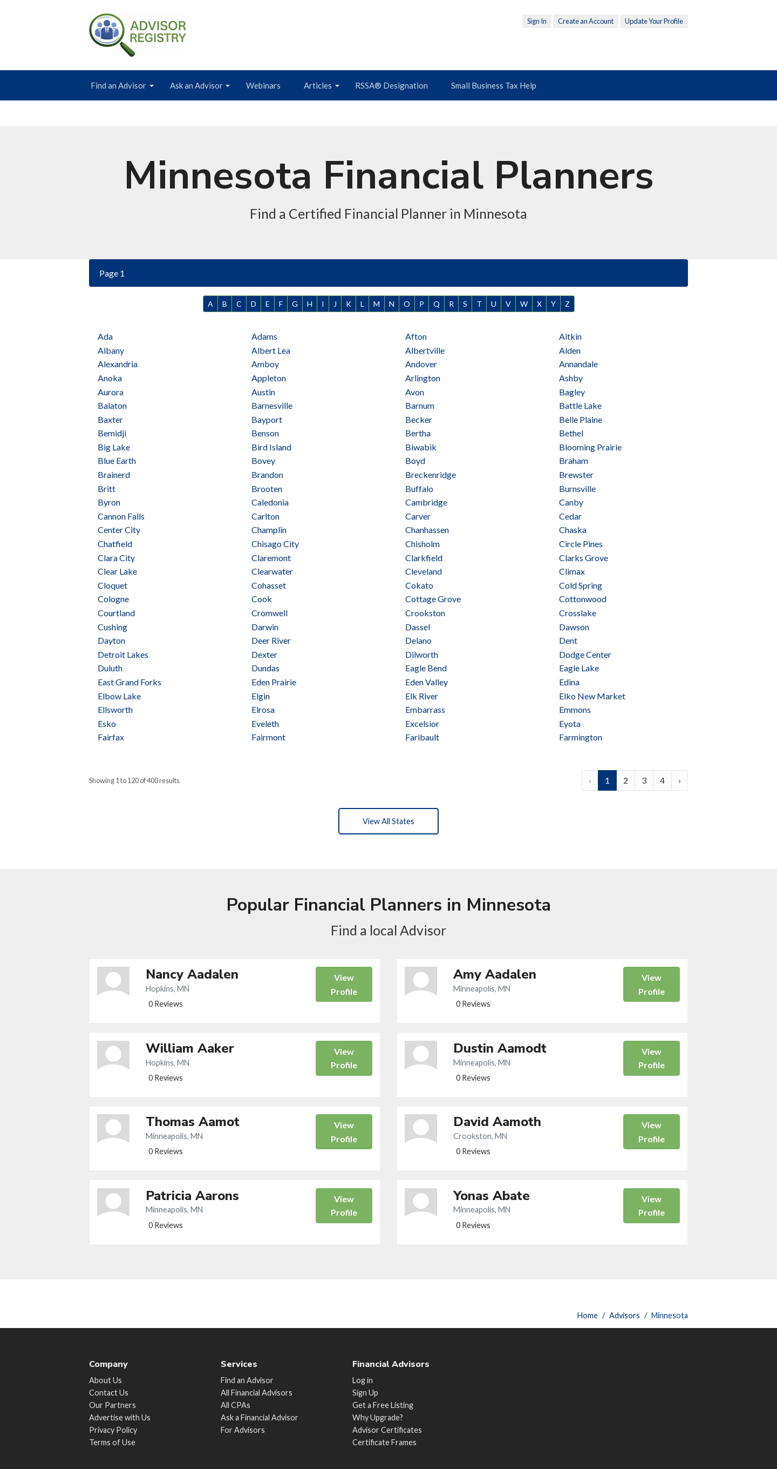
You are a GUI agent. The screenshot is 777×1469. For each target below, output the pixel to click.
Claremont (271, 557)
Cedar (570, 516)
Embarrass (425, 709)
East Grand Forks (129, 682)
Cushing (112, 627)
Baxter (110, 419)
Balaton (112, 405)
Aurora (111, 392)
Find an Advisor (118, 85)
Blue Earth (117, 460)
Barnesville (271, 405)
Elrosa (263, 709)
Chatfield (115, 543)
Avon (414, 392)
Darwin (264, 627)
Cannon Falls (121, 516)
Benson (265, 433)
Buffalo (419, 488)
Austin (263, 392)
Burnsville (577, 488)
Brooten (266, 488)
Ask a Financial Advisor (259, 1417)
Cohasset (268, 585)
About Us (105, 1380)
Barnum (419, 405)
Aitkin (570, 336)
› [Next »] (679, 780)
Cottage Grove (433, 599)
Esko (107, 723)
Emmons (575, 709)
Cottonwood (582, 599)
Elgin (260, 696)
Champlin (269, 529)
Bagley (572, 392)
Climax (572, 571)
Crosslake (577, 613)
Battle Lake (580, 405)
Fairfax (111, 737)
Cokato (419, 585)
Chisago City (275, 543)
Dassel (417, 627)
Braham (573, 460)
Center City (119, 529)
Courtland (116, 613)
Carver (418, 516)
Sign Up (365, 1392)
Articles (318, 85)
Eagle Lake (579, 668)
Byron (109, 502)
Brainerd (114, 474)
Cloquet (112, 585)
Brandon (267, 474)
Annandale (578, 364)
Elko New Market (592, 696)
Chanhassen (427, 529)
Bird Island (271, 447)
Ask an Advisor (196, 85)
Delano (418, 640)
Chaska (573, 529)
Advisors (624, 1315)
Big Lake (114, 447)
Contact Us (108, 1392)
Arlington (422, 378)
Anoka (110, 378)
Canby (571, 502)
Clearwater (272, 571)
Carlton (265, 516)
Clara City (116, 557)
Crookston (425, 613)
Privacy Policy (113, 1429)
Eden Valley (426, 682)
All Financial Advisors (256, 1392)
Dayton (111, 640)
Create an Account (586, 21)
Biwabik (421, 447)
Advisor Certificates (387, 1429)
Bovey (263, 460)
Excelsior (422, 723)
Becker (418, 419)
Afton (416, 336)
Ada (105, 336)
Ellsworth (115, 709)
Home (587, 1315)
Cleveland (423, 571)
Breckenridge (430, 474)
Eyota (570, 723)
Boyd (415, 460)
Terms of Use (112, 1442)
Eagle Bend (426, 668)
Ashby (571, 378)
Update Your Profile (654, 21)
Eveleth (265, 723)
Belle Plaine (580, 419)
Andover (421, 364)
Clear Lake (117, 571)
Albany (111, 350)
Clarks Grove (583, 557)
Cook (261, 599)
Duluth (110, 668)
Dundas (265, 668)
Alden (570, 350)
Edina (569, 682)
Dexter (264, 654)
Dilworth (421, 654)
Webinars (263, 85)
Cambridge (426, 502)
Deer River (271, 640)
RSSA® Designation (391, 85)
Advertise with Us (120, 1417)
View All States (389, 822)
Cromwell (269, 613)
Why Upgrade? (377, 1417)
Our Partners (112, 1405)
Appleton (268, 378)
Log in (362, 1380)
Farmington (580, 737)
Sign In (537, 21)
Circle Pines (581, 543)
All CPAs (235, 1405)
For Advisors (243, 1429)
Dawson (574, 627)
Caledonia (270, 502)
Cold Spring (580, 585)
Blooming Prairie (590, 447)
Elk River (421, 696)
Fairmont (268, 737)
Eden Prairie (273, 682)
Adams (264, 336)
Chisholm (422, 543)
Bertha (418, 433)
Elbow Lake (119, 696)
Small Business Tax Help (493, 85)
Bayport (266, 419)
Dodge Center (585, 654)
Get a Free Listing (382, 1405)
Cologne (113, 599)
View (343, 989)
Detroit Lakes (123, 654)
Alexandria (118, 364)
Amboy (265, 364)
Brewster (576, 474)
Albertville (425, 350)
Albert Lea (270, 350)
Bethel (571, 433)
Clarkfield (423, 557)
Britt (106, 488)
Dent (568, 640)
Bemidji (112, 433)
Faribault (422, 737)
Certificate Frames (384, 1442)
